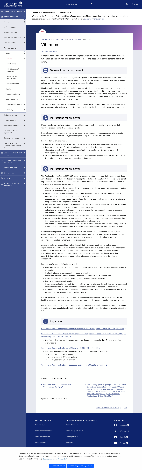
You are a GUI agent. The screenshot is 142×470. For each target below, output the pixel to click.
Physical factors (10, 48)
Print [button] (125, 408)
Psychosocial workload (12, 37)
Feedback (69, 443)
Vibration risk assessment (12, 77)
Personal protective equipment (11, 132)
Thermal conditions (13, 94)
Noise (8, 53)
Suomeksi (44, 51)
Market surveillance (11, 168)
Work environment (10, 22)
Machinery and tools (11, 126)
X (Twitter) (123, 431)
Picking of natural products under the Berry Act (13, 145)
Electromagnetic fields (14, 105)
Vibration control (13, 84)
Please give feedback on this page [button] (108, 408)
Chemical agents (10, 120)
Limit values (11, 64)
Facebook (123, 425)
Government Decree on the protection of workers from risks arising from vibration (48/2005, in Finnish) (84, 329)
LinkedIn (123, 437)
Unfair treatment (10, 27)
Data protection (40, 443)
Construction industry (12, 138)
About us (7, 178)
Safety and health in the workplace (12, 161)
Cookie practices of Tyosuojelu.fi (55, 459)
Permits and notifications (44, 431)
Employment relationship (13, 11)
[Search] (91, 4)
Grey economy (9, 173)
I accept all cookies (57, 466)
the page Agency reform (94, 19)
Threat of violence (10, 32)
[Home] (13, 4)
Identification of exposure (13, 70)
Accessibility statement (74, 431)
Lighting (8, 89)
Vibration (9, 58)
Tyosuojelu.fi (45, 39)
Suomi (128, 4)
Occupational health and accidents (13, 154)
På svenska (54, 51)
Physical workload (10, 43)
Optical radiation (12, 99)
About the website (72, 425)
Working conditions (11, 17)
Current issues (40, 425)
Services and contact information (11, 185)
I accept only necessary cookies (80, 466)
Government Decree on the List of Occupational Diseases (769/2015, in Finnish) (74, 365)
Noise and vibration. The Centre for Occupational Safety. (62, 386)
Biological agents (10, 115)
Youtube (123, 443)
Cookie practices (72, 437)
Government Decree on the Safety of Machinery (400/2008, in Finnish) (70, 348)
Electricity (9, 110)
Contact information (42, 437)
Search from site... (71, 4)
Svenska (135, 4)
